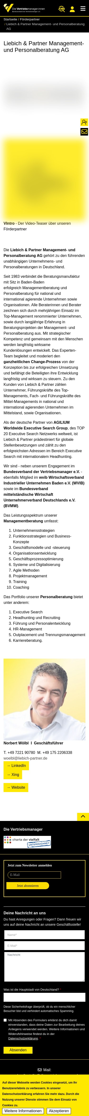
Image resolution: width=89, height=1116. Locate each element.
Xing (15, 775)
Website (18, 787)
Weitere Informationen (23, 1113)
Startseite (10, 19)
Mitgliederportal (72, 9)
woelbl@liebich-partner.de (25, 758)
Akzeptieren (59, 1113)
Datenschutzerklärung (23, 1038)
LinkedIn (18, 766)
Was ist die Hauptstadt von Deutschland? (31, 989)
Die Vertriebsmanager (23, 829)
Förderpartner (30, 19)
